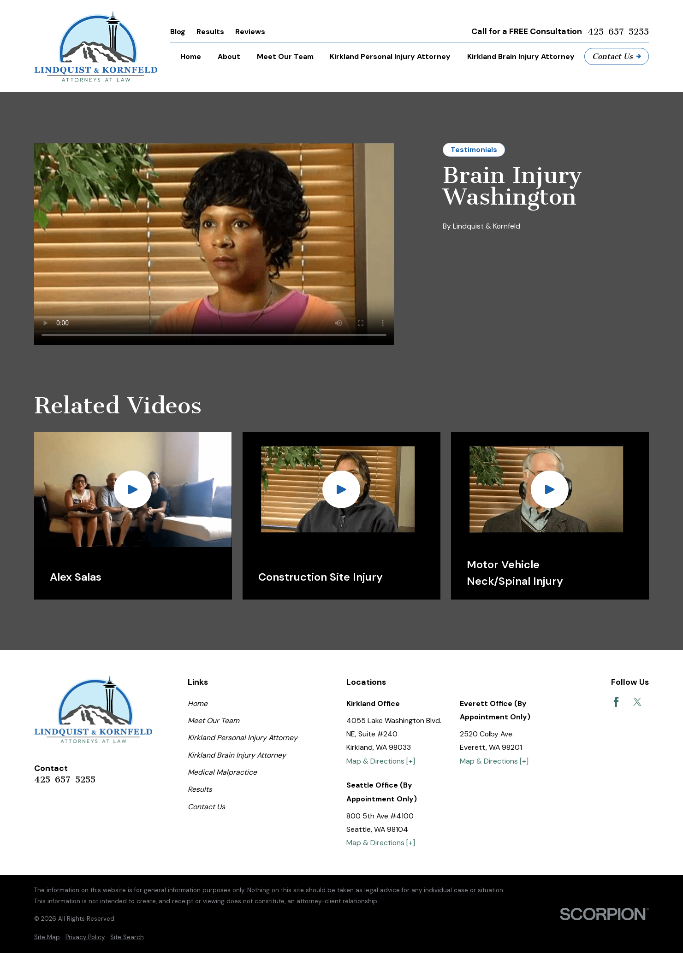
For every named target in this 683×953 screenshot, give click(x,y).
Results (210, 31)
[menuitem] (47, 937)
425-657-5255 (618, 32)
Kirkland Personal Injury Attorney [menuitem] (390, 56)
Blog (177, 31)
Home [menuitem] (190, 56)
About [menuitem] (229, 56)
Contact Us (616, 56)
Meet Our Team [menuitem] (285, 56)
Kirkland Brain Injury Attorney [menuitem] (521, 56)
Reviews (250, 31)
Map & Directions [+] (380, 761)
